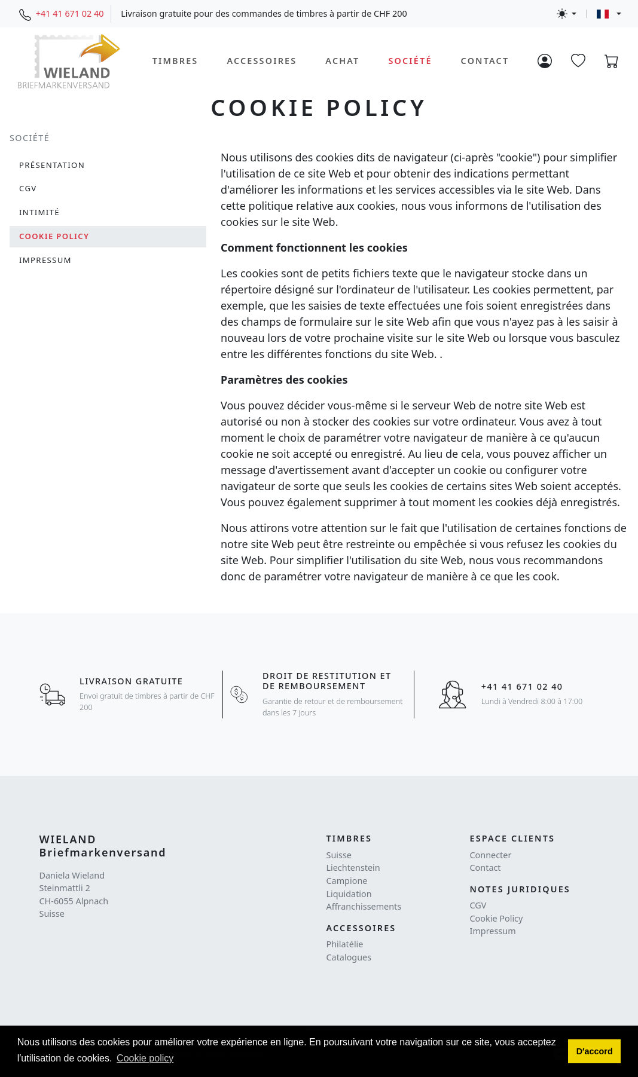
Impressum (493, 931)
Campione (347, 880)
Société (410, 60)
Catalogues (349, 957)
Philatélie (345, 944)
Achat (342, 60)
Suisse (339, 855)
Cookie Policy (496, 918)
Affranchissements (364, 906)
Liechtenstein (353, 867)
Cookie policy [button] (145, 1058)
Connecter (491, 855)
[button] (594, 1051)
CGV (478, 905)
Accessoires (262, 60)
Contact (485, 60)
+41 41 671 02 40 (70, 13)
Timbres (175, 60)
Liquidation (349, 893)
